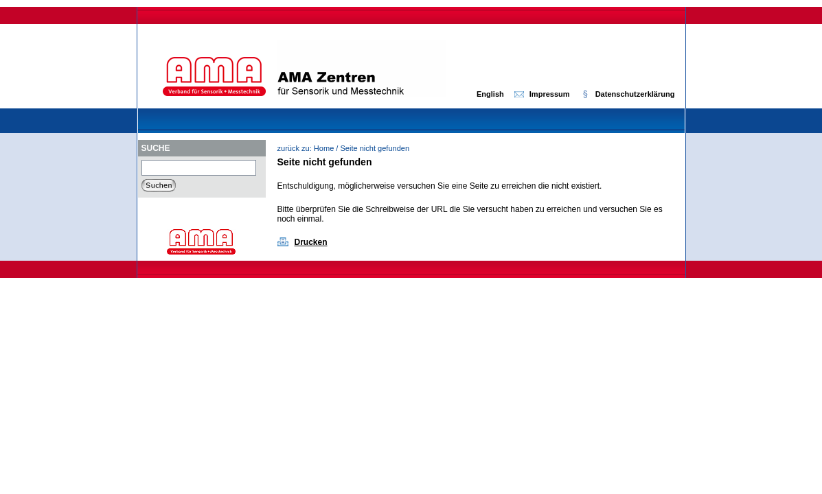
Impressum (549, 94)
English (490, 94)
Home (324, 148)
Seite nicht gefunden (374, 148)
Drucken (311, 242)
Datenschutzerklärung (635, 94)
